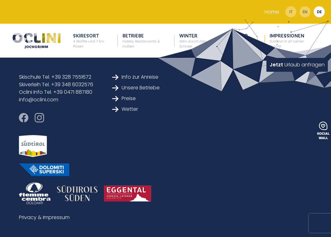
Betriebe (141, 40)
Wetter (125, 109)
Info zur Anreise (135, 77)
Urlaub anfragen (297, 64)
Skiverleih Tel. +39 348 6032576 (56, 84)
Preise (124, 98)
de (319, 11)
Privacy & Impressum (44, 217)
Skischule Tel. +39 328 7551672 (55, 77)
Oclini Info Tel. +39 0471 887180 (55, 92)
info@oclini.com (38, 99)
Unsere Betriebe (136, 87)
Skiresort (88, 40)
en (305, 11)
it (291, 11)
